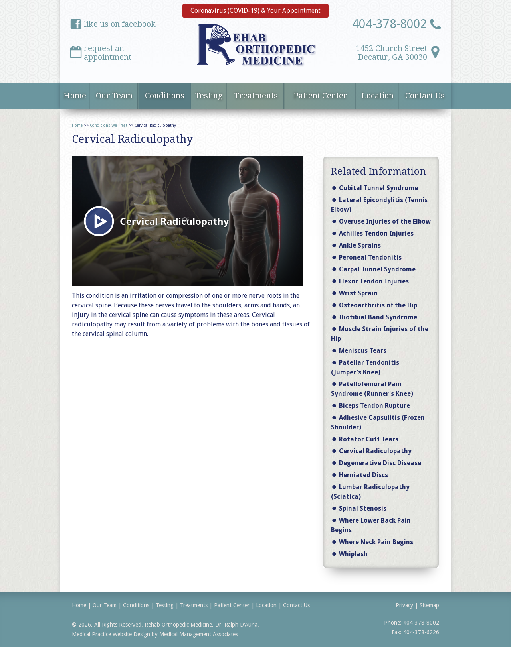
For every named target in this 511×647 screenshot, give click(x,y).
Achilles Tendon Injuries (376, 233)
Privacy (404, 605)
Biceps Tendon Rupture (374, 405)
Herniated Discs (363, 475)
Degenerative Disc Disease (380, 463)
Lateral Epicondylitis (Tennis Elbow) (379, 204)
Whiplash (353, 554)
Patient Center (320, 95)
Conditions (164, 95)
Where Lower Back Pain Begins (371, 525)
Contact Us (425, 95)
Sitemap (429, 605)
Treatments (256, 95)
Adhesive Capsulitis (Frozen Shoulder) (378, 422)
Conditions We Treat (108, 125)
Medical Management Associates (198, 634)
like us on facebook (120, 24)
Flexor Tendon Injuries (374, 281)
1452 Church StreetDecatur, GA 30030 (391, 52)
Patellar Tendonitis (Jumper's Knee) (365, 367)
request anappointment (107, 52)
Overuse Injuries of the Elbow (385, 221)
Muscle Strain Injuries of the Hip (379, 333)
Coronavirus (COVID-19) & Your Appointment (255, 10)
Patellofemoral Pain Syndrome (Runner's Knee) (372, 388)
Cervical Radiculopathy (375, 451)
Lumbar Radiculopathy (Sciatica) (370, 491)
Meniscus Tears (362, 350)
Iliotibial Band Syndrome (378, 317)
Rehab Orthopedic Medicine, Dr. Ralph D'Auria (201, 624)
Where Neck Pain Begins (376, 542)
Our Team (114, 95)
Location (377, 95)
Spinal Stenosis (362, 508)
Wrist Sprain (358, 293)
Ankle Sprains (360, 245)
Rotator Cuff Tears (368, 439)
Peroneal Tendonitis (370, 257)
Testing (209, 95)
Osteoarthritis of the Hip (378, 305)
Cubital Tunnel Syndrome (378, 188)
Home (74, 95)
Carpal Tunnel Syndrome (377, 269)
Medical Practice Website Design (111, 634)
